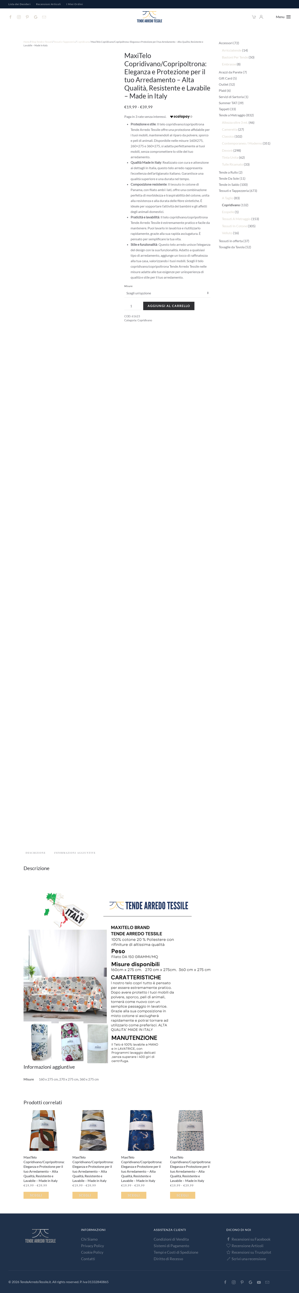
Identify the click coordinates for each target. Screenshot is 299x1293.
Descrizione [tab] (36, 852)
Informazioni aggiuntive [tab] (75, 852)
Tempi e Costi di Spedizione (176, 1252)
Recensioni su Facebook (248, 1239)
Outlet (223, 84)
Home (27, 41)
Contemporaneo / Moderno (242, 143)
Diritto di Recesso (168, 1258)
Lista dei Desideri (19, 4)
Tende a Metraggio (232, 115)
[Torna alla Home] (149, 16)
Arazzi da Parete (230, 72)
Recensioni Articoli (48, 4)
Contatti (88, 1258)
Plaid (222, 90)
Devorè (227, 150)
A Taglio (227, 198)
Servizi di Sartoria (231, 97)
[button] (283, 16)
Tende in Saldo (229, 184)
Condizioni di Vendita (171, 1239)
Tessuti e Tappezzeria (64, 41)
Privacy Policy (92, 1245)
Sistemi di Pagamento (171, 1245)
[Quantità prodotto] (132, 306)
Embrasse (229, 64)
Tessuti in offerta (231, 241)
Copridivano (83, 41)
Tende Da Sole (229, 178)
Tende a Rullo (228, 172)
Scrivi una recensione (246, 1258)
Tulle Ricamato (232, 164)
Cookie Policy (92, 1252)
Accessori (226, 43)
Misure (128, 286)
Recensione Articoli (245, 1245)
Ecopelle (228, 212)
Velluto (227, 233)
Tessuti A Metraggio (236, 219)
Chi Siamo (89, 1239)
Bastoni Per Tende (235, 57)
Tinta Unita (230, 157)
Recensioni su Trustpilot (248, 1252)
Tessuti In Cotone (234, 226)
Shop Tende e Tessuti (41, 41)
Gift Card (225, 78)
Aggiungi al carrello (169, 306)
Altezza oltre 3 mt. (235, 122)
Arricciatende (231, 50)
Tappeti (224, 109)
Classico (228, 136)
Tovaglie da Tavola (232, 247)
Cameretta (229, 129)
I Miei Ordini (74, 4)
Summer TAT (228, 103)
